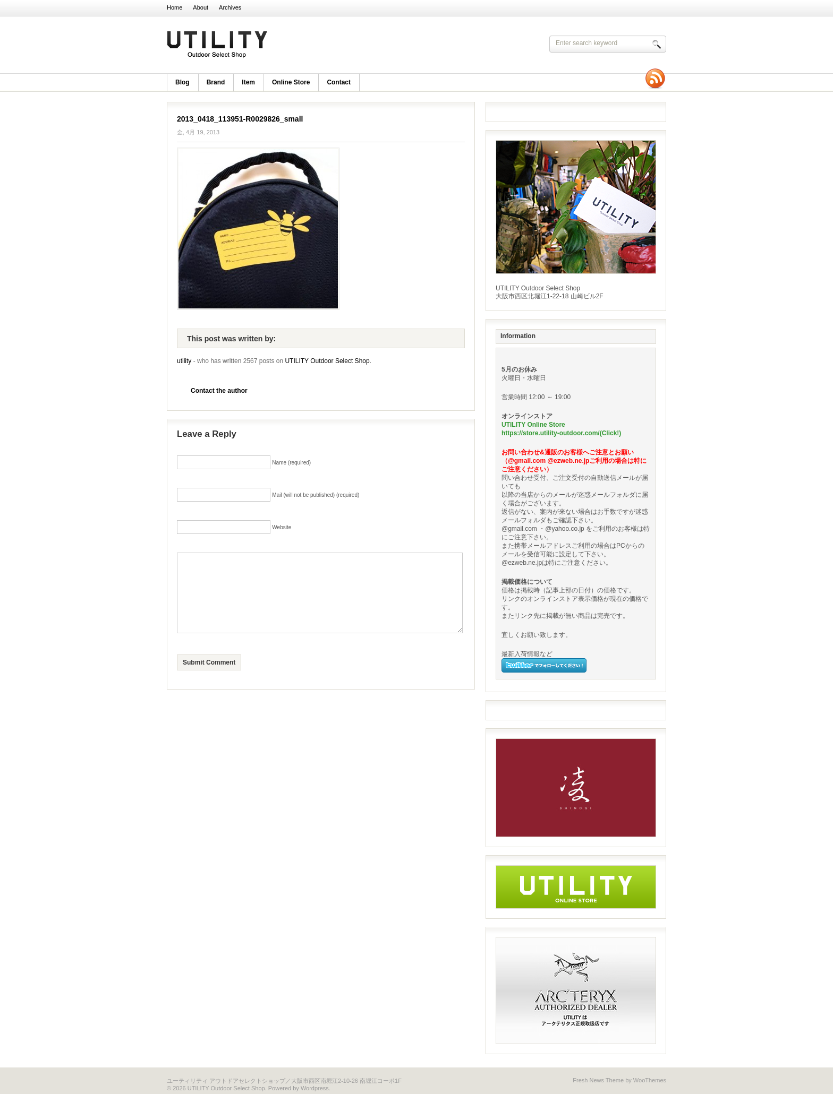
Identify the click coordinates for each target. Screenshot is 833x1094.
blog (182, 82)
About (200, 7)
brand (216, 82)
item (248, 82)
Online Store (291, 82)
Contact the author (219, 390)
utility (184, 361)
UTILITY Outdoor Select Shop (305, 45)
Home (174, 7)
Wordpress (315, 1088)
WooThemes (649, 1080)
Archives (230, 7)
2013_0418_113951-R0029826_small (240, 119)
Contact (339, 82)
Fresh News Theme (598, 1080)
